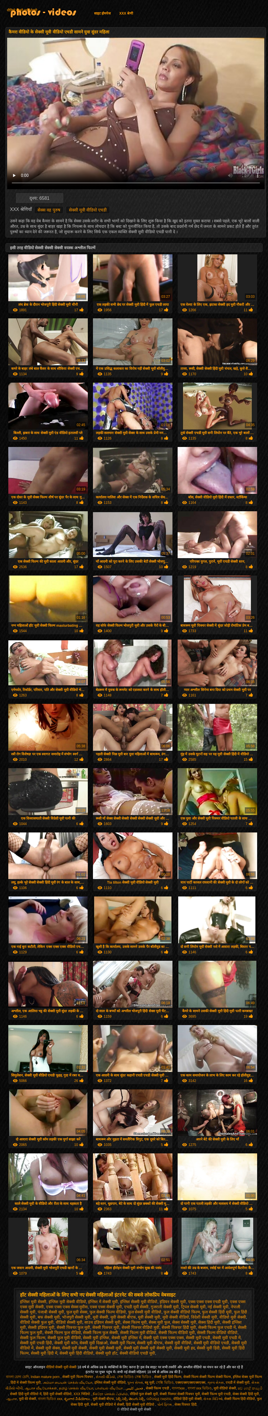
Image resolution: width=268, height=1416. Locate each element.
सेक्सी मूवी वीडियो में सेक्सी (107, 1405)
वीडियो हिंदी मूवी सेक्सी (187, 1399)
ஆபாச (11, 1399)
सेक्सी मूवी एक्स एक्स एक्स (163, 1337)
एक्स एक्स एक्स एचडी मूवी (208, 1301)
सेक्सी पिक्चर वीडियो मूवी (141, 1327)
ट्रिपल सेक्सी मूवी (193, 1307)
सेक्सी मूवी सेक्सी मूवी (105, 1348)
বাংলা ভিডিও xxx (50, 1399)
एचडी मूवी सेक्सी (136, 1307)
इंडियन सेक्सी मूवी (173, 1301)
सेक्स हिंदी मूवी (209, 1322)
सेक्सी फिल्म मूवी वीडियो (138, 1332)
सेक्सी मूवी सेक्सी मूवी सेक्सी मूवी (148, 1348)
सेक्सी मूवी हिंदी (208, 1348)
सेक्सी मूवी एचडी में (227, 1337)
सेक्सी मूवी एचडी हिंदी (36, 1343)
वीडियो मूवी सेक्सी (232, 1317)
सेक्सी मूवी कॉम (66, 1343)
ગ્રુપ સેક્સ (215, 1383)
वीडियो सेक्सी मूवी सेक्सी (22, 10)
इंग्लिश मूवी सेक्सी (33, 1301)
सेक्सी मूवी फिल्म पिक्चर (78, 1377)
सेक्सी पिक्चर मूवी (105, 1327)
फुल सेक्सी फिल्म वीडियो (108, 1312)
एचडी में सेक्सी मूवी (237, 1383)
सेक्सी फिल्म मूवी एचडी (216, 1394)
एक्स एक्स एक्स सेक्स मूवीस (67, 1307)
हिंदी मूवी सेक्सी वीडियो (57, 1394)
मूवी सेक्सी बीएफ (123, 1317)
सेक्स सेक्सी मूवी (184, 1322)
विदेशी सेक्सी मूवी (204, 1317)
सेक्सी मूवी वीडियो (178, 1343)
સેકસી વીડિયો (105, 1377)
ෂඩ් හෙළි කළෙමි (250, 1388)
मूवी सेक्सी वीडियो (175, 1317)
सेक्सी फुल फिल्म (32, 1337)
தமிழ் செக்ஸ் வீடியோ (76, 1388)
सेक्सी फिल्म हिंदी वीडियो (239, 1399)
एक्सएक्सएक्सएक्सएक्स (190, 1383)
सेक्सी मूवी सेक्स (48, 1348)
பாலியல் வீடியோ (109, 1388)
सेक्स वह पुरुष (48, 209)
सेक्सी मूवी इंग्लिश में (126, 1337)
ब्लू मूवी (149, 1383)
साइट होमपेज (102, 13)
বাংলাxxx (179, 1388)
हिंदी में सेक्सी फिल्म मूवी (26, 1383)
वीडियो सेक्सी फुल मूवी (36, 1322)
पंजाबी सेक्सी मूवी (51, 1312)
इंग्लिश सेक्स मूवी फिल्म (247, 1377)
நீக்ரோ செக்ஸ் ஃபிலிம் (110, 1394)
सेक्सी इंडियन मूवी (41, 1327)
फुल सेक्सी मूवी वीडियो (145, 1312)
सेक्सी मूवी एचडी (198, 1337)
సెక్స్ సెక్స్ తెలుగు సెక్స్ (130, 1399)
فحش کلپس (135, 1388)
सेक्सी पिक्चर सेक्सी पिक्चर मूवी (180, 1394)
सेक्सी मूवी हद (184, 1348)
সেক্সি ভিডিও (164, 1383)
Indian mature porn (45, 1377)
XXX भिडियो (82, 1394)
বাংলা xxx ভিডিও (200, 1388)
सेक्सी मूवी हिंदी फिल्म (167, 1377)
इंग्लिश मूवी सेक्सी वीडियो (67, 1301)
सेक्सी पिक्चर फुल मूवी (73, 1327)
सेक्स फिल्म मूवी (135, 1322)
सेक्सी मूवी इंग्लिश (96, 1337)
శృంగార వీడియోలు (77, 1399)
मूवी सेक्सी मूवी (149, 1317)
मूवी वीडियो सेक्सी (225, 1388)
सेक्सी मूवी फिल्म (122, 1343)
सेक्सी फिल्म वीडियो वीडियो (217, 1332)
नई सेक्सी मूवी (218, 1307)
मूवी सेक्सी (100, 1317)
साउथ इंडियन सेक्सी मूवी (102, 1322)
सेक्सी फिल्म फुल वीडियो (63, 1332)
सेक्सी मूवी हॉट (106, 1353)
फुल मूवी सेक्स (77, 1312)
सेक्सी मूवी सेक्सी (74, 1348)
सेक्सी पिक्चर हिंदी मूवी (179, 1327)
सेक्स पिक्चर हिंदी (185, 1405)
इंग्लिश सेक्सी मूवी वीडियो (139, 1301)
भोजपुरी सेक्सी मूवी (76, 1317)
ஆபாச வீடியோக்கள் (41, 1388)
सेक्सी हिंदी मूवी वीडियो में (25, 1394)
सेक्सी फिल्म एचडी (158, 1388)
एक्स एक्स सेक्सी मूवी (106, 1307)
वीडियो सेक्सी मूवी (69, 1322)
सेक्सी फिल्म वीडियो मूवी (176, 1332)
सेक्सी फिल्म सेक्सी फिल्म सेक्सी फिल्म (207, 1377)
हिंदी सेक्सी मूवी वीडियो (140, 1405)
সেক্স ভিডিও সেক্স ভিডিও (134, 1377)
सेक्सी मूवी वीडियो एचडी (88, 209)
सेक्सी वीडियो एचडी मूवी (137, 1353)
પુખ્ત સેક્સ (135, 1383)
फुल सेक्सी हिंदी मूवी (217, 1312)
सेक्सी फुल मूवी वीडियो (64, 1337)
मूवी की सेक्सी (27, 1399)
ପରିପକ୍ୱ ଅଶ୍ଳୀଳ (158, 1399)
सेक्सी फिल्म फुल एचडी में (217, 1327)
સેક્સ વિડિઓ (212, 1399)
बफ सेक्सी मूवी (49, 1317)
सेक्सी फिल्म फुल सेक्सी (100, 1332)
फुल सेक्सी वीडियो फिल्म (182, 1312)
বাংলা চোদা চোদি (17, 1377)
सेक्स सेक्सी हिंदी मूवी (246, 1394)
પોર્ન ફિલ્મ (165, 1405)
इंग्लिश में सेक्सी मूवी (103, 1301)
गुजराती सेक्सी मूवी (165, 1307)
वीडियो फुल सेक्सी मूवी (144, 1394)
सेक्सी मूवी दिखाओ (94, 1343)
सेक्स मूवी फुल (159, 1322)
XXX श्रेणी (126, 13)
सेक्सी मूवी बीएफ (149, 1343)
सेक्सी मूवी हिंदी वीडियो (76, 1353)
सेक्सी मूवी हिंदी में (44, 1353)
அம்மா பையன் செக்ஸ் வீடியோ (67, 1383)
